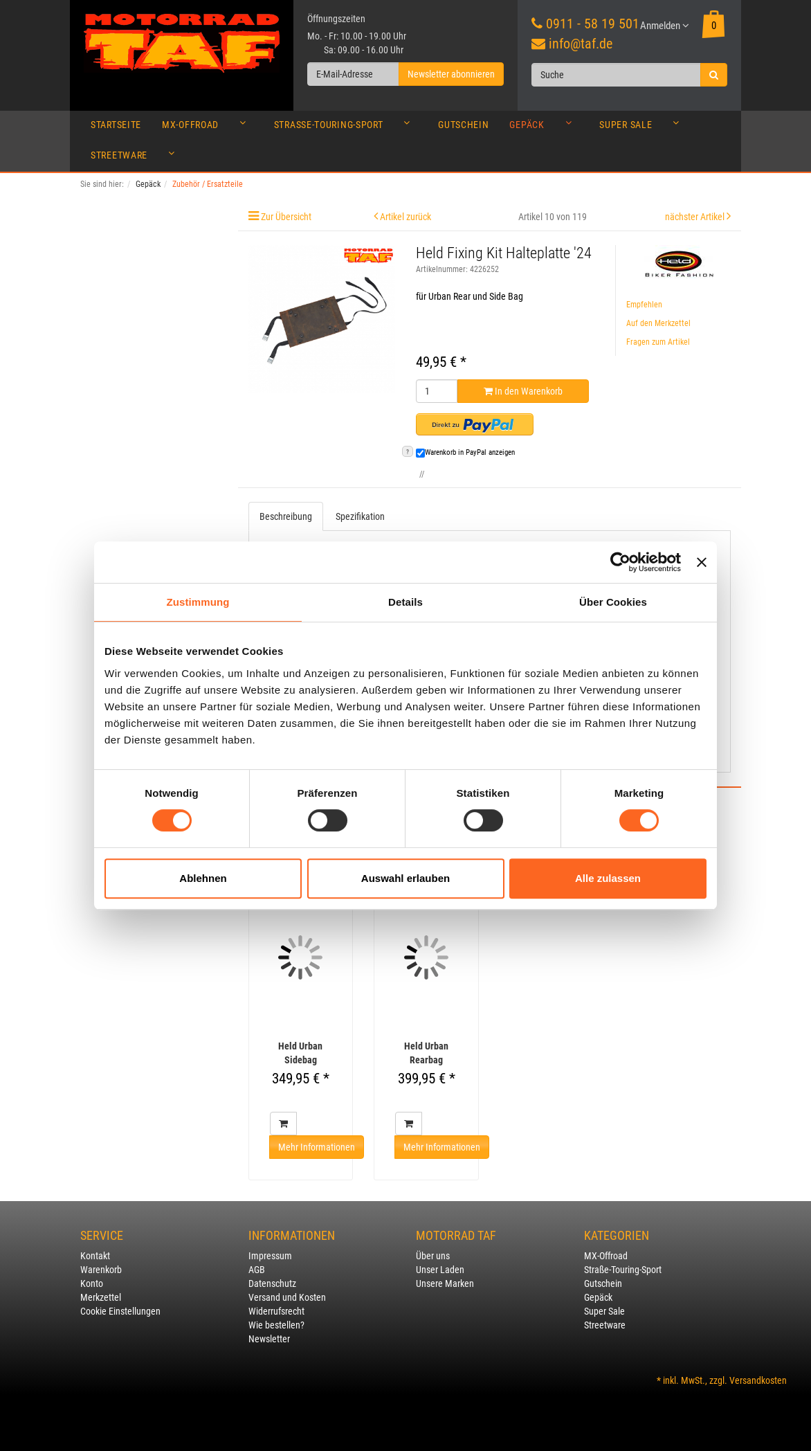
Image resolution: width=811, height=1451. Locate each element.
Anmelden (664, 25)
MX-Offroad (207, 128)
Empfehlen (644, 304)
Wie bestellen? (276, 1325)
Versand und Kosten (287, 1297)
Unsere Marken (445, 1283)
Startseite (116, 124)
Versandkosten (758, 1380)
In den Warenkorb (523, 391)
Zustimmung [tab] (198, 602)
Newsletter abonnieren (451, 74)
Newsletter (269, 1338)
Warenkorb (101, 1269)
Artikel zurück (405, 216)
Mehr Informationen (316, 1147)
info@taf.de (580, 43)
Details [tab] (405, 602)
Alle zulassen (608, 878)
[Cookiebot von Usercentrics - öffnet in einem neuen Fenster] (620, 562)
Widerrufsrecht (276, 1311)
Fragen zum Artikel (658, 342)
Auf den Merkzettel (658, 323)
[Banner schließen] (702, 562)
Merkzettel (100, 1297)
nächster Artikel (696, 216)
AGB (256, 1269)
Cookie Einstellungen (120, 1311)
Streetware (136, 158)
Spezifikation (360, 516)
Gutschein (463, 124)
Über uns (433, 1255)
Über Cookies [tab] (613, 602)
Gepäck (543, 128)
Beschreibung (285, 516)
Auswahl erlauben (405, 878)
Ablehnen (202, 878)
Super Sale (642, 128)
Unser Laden (440, 1269)
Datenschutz (272, 1283)
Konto (91, 1283)
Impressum (270, 1255)
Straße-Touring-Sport (345, 128)
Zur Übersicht (286, 216)
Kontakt (95, 1255)
